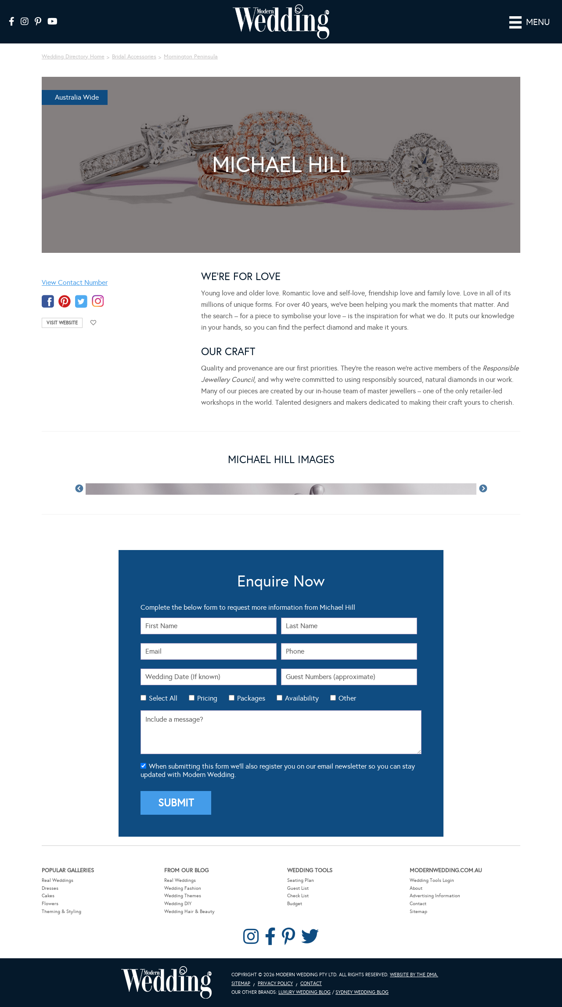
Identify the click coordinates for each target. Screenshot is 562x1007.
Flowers (50, 903)
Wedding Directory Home (73, 56)
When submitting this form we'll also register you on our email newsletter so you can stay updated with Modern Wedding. (277, 770)
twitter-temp (81, 301)
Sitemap (418, 911)
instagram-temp (98, 301)
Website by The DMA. (414, 975)
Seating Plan (300, 880)
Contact (418, 903)
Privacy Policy (275, 983)
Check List (298, 896)
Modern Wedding (166, 982)
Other (347, 698)
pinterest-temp (64, 301)
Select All (163, 698)
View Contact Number (75, 282)
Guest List (298, 888)
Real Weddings (57, 880)
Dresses (50, 888)
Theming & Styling (61, 911)
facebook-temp (48, 301)
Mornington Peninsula (191, 56)
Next (483, 489)
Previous (79, 489)
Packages (251, 698)
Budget (294, 903)
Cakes (48, 896)
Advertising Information (435, 896)
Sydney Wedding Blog (362, 992)
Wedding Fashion (182, 888)
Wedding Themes (182, 896)
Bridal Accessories (134, 56)
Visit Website (62, 323)
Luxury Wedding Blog (304, 992)
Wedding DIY (177, 903)
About (416, 888)
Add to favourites (93, 322)
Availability (302, 698)
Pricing (207, 698)
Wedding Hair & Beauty (189, 911)
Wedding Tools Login (432, 880)
